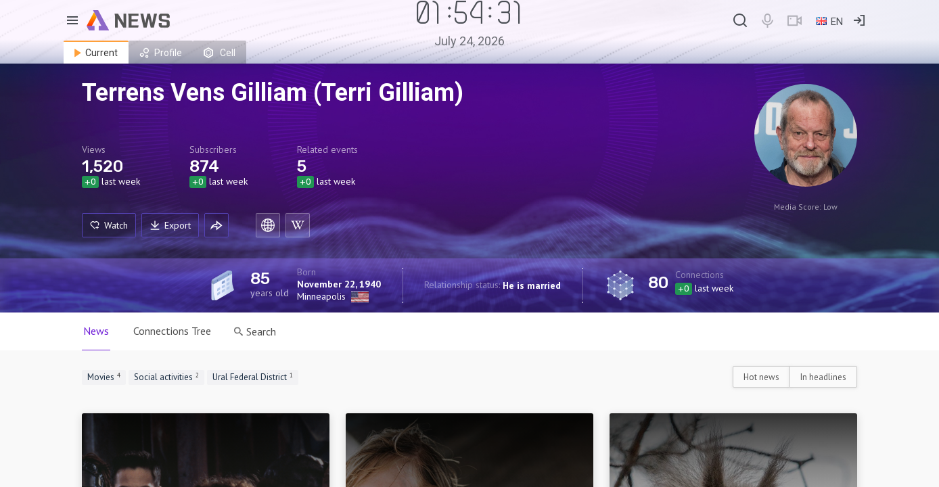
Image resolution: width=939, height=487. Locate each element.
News (96, 331)
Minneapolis (321, 296)
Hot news (761, 377)
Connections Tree (172, 331)
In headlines (823, 377)
